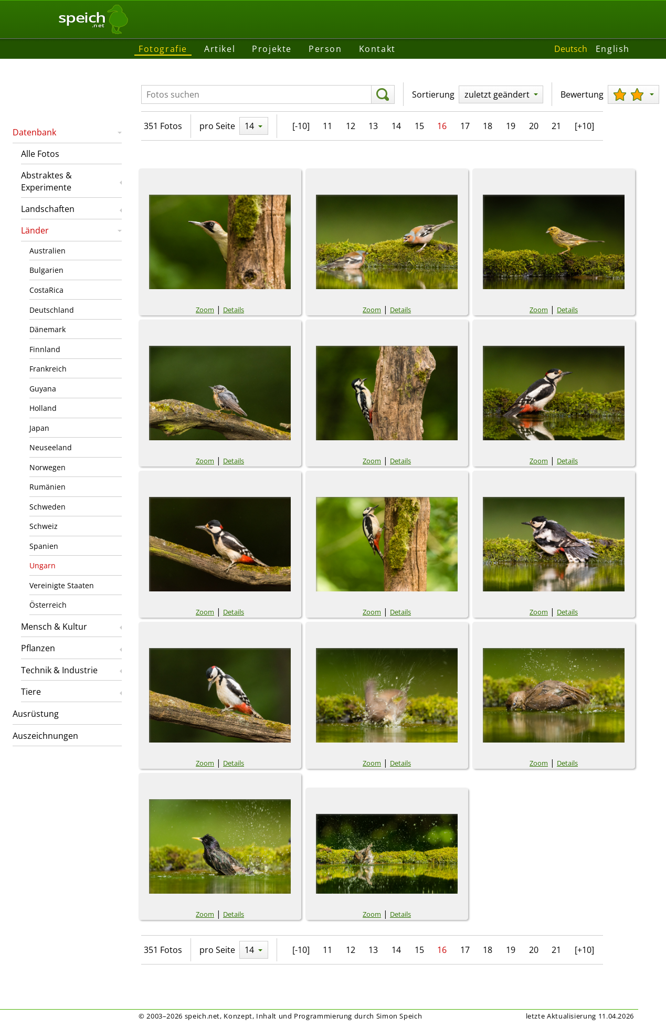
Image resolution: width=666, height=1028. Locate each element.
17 (465, 126)
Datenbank (34, 132)
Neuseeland (50, 447)
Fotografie (163, 49)
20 (533, 126)
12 (350, 126)
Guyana (42, 389)
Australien (47, 251)
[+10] (584, 126)
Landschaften (48, 209)
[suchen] (383, 94)
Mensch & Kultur (54, 626)
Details (233, 309)
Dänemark (47, 329)
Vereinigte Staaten (61, 585)
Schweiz (43, 526)
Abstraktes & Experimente (46, 181)
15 (419, 126)
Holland (43, 408)
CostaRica (46, 290)
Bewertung (582, 94)
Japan (39, 428)
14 (396, 126)
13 (373, 126)
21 (556, 126)
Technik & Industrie (59, 670)
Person (325, 49)
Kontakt (377, 49)
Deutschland (51, 310)
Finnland (44, 349)
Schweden (47, 507)
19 (510, 126)
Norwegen (47, 467)
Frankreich (48, 369)
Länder (35, 230)
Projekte (272, 49)
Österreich (48, 605)
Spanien (43, 546)
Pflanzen (38, 648)
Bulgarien (46, 270)
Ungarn (42, 565)
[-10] (301, 126)
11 (327, 126)
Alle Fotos (40, 154)
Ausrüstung (36, 713)
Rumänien (47, 487)
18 (487, 126)
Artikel (219, 49)
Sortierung (433, 94)
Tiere (31, 691)
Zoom (205, 309)
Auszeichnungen (45, 735)
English (613, 49)
